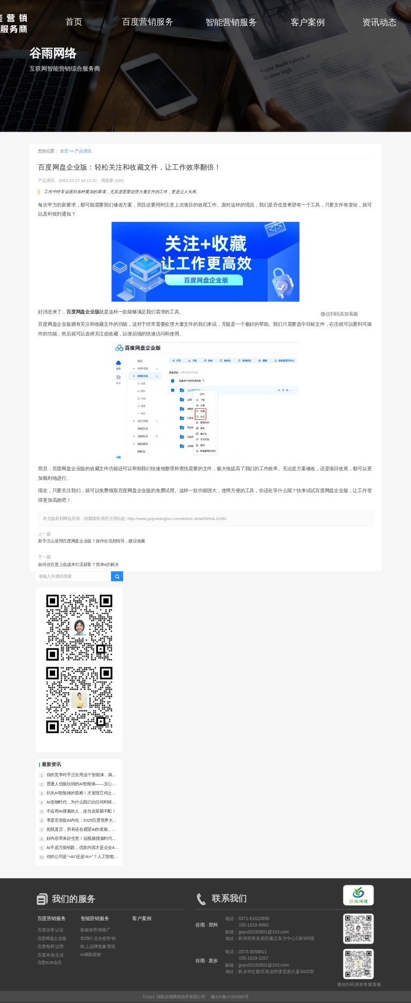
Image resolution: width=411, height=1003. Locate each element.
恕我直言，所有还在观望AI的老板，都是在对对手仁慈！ (81, 829)
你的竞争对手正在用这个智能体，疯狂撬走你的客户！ (82, 775)
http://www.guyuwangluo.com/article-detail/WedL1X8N (176, 518)
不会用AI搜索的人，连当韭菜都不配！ (81, 811)
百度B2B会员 (49, 962)
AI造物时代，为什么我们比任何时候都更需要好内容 (81, 802)
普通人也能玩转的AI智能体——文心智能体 (81, 784)
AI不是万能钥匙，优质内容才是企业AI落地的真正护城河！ (81, 848)
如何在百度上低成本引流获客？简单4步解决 (78, 564)
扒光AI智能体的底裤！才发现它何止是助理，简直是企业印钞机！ (81, 793)
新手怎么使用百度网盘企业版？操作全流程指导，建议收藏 (91, 541)
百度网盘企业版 (51, 938)
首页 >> (67, 151)
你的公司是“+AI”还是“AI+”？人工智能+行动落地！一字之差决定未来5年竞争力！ (82, 857)
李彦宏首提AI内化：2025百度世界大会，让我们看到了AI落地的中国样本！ (81, 820)
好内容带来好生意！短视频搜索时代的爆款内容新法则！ (82, 838)
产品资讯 (83, 151)
